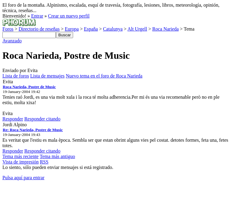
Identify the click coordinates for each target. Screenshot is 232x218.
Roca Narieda (165, 28)
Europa (72, 28)
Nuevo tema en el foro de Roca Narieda (104, 75)
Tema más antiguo (57, 156)
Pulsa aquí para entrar (23, 177)
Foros (7, 28)
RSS (44, 161)
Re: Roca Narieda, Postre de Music (33, 129)
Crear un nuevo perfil (68, 15)
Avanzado (12, 40)
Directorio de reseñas (39, 28)
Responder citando (42, 118)
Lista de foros (15, 75)
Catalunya (113, 28)
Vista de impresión (20, 161)
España (91, 28)
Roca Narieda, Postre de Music (29, 86)
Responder (12, 118)
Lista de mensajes (47, 75)
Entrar (37, 15)
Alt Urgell (137, 28)
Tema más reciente (20, 156)
